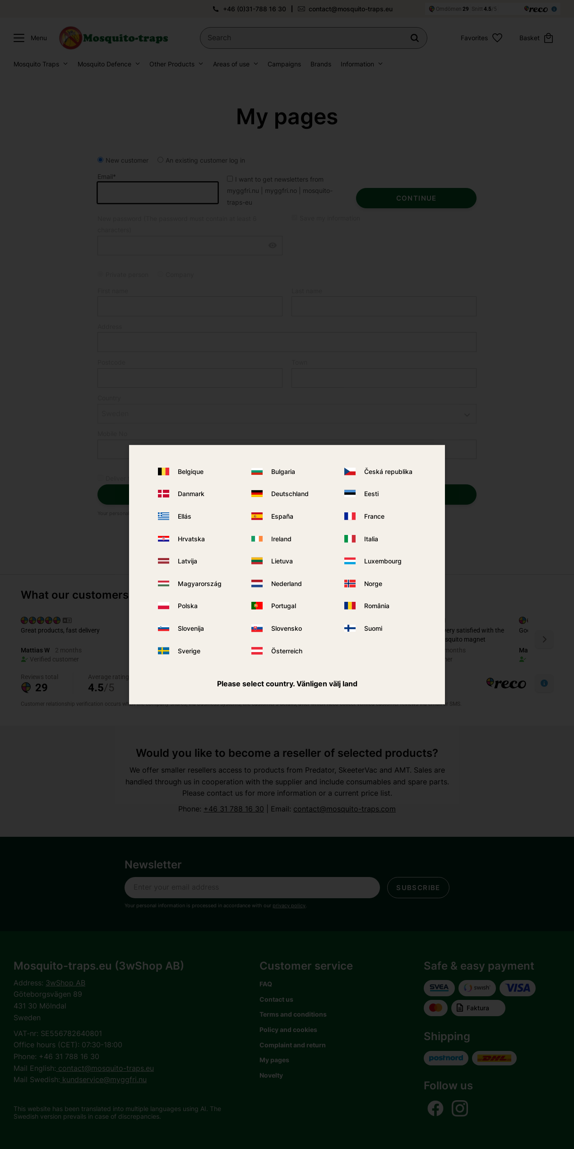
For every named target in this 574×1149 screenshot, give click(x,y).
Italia (371, 539)
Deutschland (290, 493)
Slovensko (286, 628)
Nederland (286, 583)
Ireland (281, 539)
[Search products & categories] (313, 38)
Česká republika (388, 471)
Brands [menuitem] (320, 64)
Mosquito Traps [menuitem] (36, 64)
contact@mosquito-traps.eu (351, 9)
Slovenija (191, 628)
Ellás (184, 516)
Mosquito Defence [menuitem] (104, 64)
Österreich (286, 650)
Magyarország (200, 583)
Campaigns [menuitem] (284, 64)
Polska (188, 606)
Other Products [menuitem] (171, 64)
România (376, 606)
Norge (373, 583)
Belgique (191, 471)
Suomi (373, 628)
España (282, 516)
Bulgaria (283, 471)
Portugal (283, 606)
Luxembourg (383, 561)
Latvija (187, 561)
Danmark (191, 493)
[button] (28, 38)
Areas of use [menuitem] (231, 64)
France (374, 516)
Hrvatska (191, 539)
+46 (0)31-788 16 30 (254, 9)
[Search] (414, 38)
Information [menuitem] (357, 64)
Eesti (371, 493)
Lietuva (282, 561)
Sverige (189, 650)
